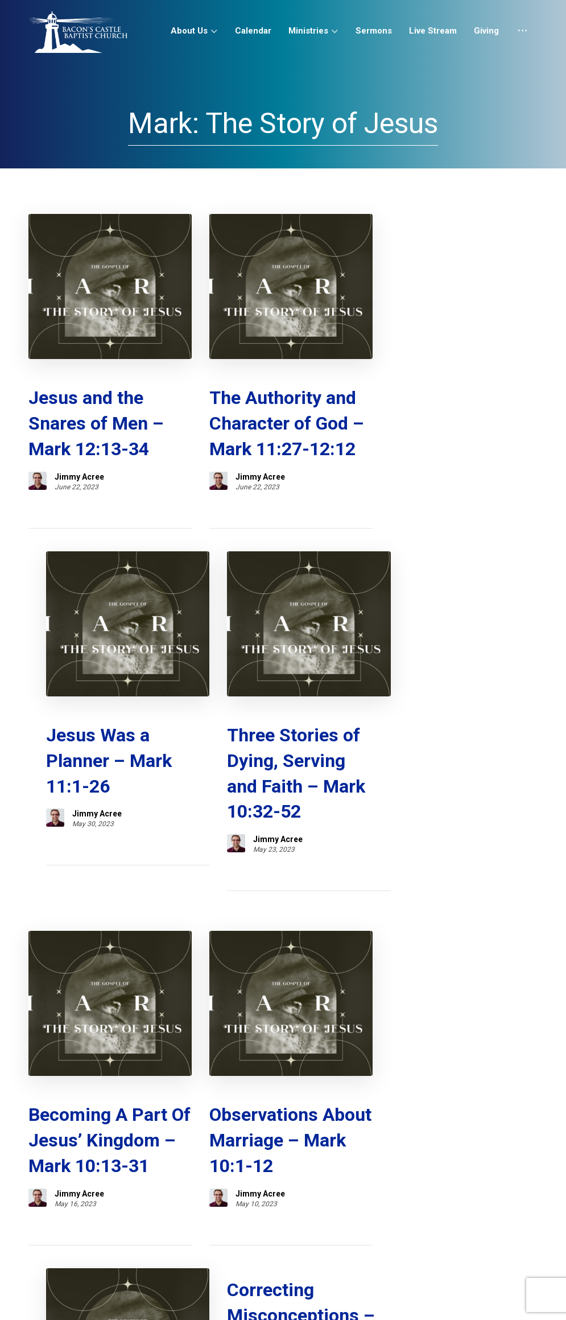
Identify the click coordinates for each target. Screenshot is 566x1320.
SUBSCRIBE (61, 1128)
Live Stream (279, 1183)
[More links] (522, 35)
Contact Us (396, 1183)
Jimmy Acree (79, 456)
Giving (338, 1183)
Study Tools (465, 1183)
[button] (456, 1299)
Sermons (214, 1183)
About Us (95, 1183)
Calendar (155, 1183)
